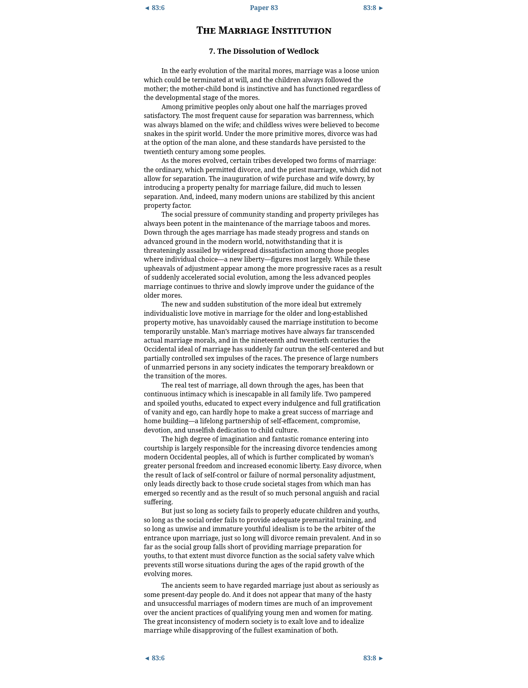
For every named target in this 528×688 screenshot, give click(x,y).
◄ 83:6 (154, 7)
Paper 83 (264, 7)
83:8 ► (373, 7)
